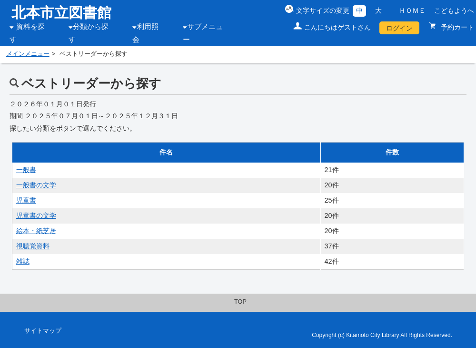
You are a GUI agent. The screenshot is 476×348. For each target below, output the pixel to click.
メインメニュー (28, 54)
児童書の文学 (36, 215)
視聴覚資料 (33, 246)
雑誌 (23, 261)
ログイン (399, 28)
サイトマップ (42, 331)
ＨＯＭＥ (412, 10)
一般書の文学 (36, 185)
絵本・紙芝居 (36, 231)
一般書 (26, 170)
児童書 (26, 200)
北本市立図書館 (61, 12)
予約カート (456, 27)
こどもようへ (454, 10)
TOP (240, 301)
